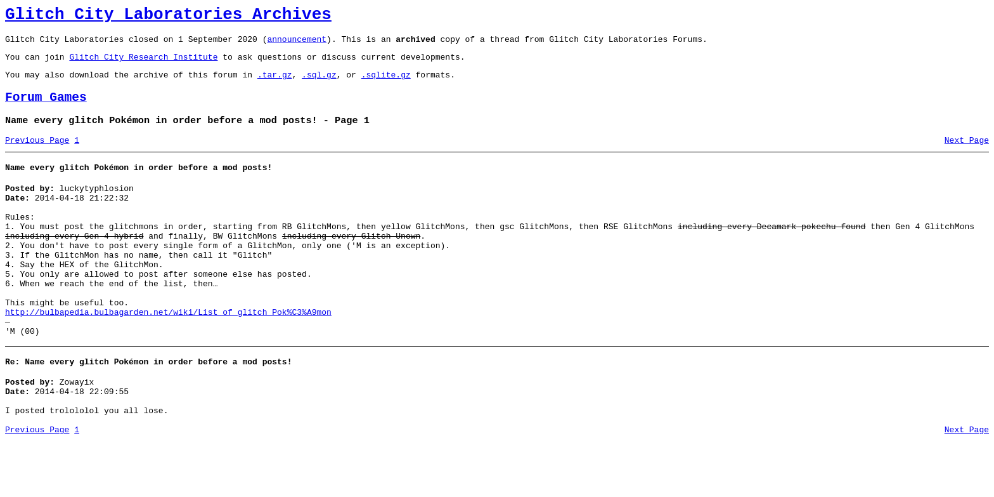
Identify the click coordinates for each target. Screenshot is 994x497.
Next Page (967, 155)
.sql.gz (319, 83)
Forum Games (46, 108)
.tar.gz (274, 83)
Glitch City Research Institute (143, 64)
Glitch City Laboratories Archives (168, 16)
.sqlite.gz (386, 83)
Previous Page (37, 155)
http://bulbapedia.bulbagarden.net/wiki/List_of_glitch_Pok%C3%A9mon (168, 354)
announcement (296, 44)
